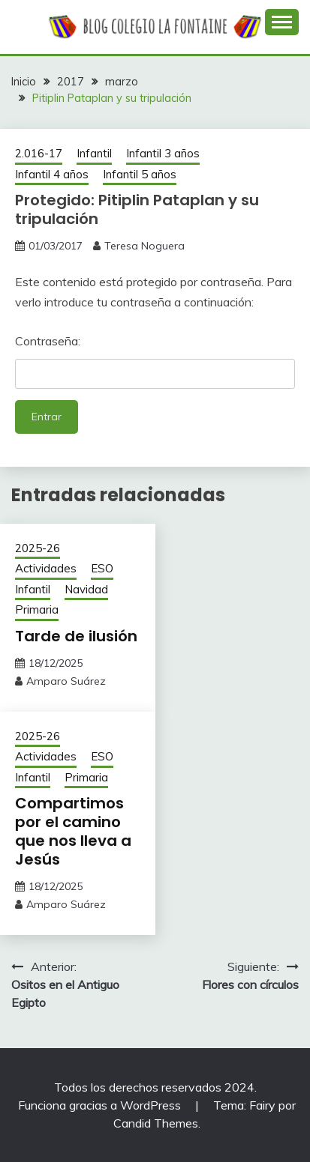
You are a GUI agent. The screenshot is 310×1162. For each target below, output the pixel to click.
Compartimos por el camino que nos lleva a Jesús (73, 831)
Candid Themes (155, 1123)
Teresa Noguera (144, 245)
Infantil (94, 153)
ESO (102, 568)
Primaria (37, 609)
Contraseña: (155, 361)
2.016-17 (38, 153)
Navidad (86, 589)
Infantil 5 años (139, 174)
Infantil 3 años (163, 153)
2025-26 (37, 548)
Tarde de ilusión (76, 636)
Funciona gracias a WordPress (101, 1105)
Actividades (46, 568)
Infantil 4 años (52, 174)
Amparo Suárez (66, 681)
